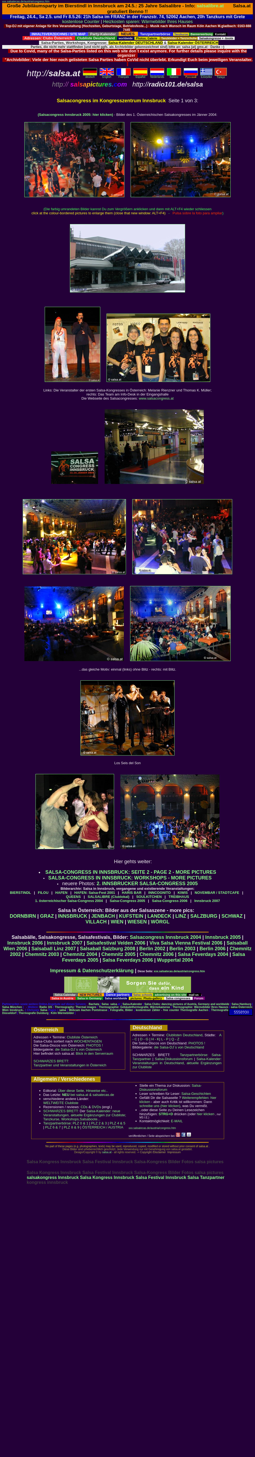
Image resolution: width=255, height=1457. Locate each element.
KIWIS (182, 893)
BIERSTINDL (20, 893)
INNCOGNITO (159, 893)
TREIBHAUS (179, 897)
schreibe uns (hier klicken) (160, 1106)
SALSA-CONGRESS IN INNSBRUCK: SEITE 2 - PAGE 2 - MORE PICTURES (130, 872)
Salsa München (12, 1007)
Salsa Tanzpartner (206, 1177)
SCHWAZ (232, 916)
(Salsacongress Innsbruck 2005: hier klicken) (75, 115)
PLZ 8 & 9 (71, 1127)
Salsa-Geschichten (196, 1094)
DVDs (96, 1107)
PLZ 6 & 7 (53, 1127)
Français (124, 75)
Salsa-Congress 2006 (170, 901)
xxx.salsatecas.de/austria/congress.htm (26, 1)
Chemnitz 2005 (118, 954)
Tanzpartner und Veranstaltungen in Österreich (70, 1065)
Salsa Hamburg (241, 1004)
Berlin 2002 (152, 948)
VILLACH (95, 921)
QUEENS (73, 897)
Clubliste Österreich (82, 1037)
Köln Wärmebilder (62, 1013)
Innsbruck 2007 (207, 901)
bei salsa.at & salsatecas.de (88, 1095)
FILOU (43, 893)
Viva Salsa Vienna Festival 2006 (185, 943)
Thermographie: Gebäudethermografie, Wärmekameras (134, 1007)
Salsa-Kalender (132, 1004)
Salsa (105, 1004)
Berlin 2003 (182, 948)
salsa (113, 1004)
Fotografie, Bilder (121, 1010)
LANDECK (159, 916)
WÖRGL (160, 921)
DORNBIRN (23, 916)
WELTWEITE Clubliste (61, 1103)
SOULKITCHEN (149, 897)
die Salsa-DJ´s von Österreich (78, 1049)
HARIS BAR (131, 893)
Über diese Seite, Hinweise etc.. (83, 1091)
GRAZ (47, 916)
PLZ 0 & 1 (80, 1123)
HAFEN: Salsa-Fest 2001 (94, 893)
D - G (144, 1039)
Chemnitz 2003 (42, 954)
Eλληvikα (206, 75)
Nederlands (157, 75)
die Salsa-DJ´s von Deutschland (179, 1047)
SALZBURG (203, 916)
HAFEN (61, 893)
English (107, 75)
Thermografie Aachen (194, 1010)
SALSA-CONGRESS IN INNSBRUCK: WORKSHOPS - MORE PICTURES (130, 878)
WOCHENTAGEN (88, 1041)
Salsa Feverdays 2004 (203, 954)
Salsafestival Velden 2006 (115, 943)
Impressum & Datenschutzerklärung (92, 970)
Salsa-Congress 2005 (127, 901)
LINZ (180, 916)
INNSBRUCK (72, 916)
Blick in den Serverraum (94, 1053)
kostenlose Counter (81, 21)
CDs (84, 1107)
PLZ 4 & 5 (117, 1123)
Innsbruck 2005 (223, 937)
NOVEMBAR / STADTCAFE (217, 893)
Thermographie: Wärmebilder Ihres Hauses (200, 1007)
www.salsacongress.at (156, 398)
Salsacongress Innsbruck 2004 (165, 937)
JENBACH (103, 916)
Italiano (174, 75)
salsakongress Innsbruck (53, 1177)
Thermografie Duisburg (34, 1013)
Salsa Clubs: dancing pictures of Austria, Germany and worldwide (186, 1004)
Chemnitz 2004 (80, 954)
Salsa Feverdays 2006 (127, 960)
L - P (165, 1039)
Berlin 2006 (212, 948)
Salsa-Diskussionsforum (173, 1059)
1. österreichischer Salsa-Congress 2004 (69, 901)
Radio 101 (46, 1007)
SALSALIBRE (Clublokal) (109, 897)
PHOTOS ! (94, 1045)
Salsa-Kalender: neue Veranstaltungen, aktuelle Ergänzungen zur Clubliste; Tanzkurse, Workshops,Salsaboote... (84, 1115)
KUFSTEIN (131, 916)
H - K (155, 1039)
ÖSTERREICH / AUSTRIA (102, 1127)
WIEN (117, 921)
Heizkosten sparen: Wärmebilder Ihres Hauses (148, 21)
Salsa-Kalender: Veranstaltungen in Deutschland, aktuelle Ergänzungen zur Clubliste (177, 1063)
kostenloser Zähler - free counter (158, 1010)
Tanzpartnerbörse (57, 1123)
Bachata (94, 1004)
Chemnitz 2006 (157, 954)
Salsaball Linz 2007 (53, 948)
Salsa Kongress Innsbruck (107, 1177)
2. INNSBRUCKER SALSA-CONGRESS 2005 (147, 883)
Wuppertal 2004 (175, 960)
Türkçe (221, 76)
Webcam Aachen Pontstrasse (88, 1010)
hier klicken (205, 1114)
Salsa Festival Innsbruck (160, 1177)
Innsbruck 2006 (25, 943)
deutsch (90, 75)
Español (140, 75)
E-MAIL (177, 1121)
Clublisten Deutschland (184, 1035)
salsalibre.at (210, 5)
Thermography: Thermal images (75, 1007)
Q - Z (175, 1039)
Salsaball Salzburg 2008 (107, 948)
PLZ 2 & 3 (99, 1123)
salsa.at (106, 1152)
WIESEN (137, 921)
